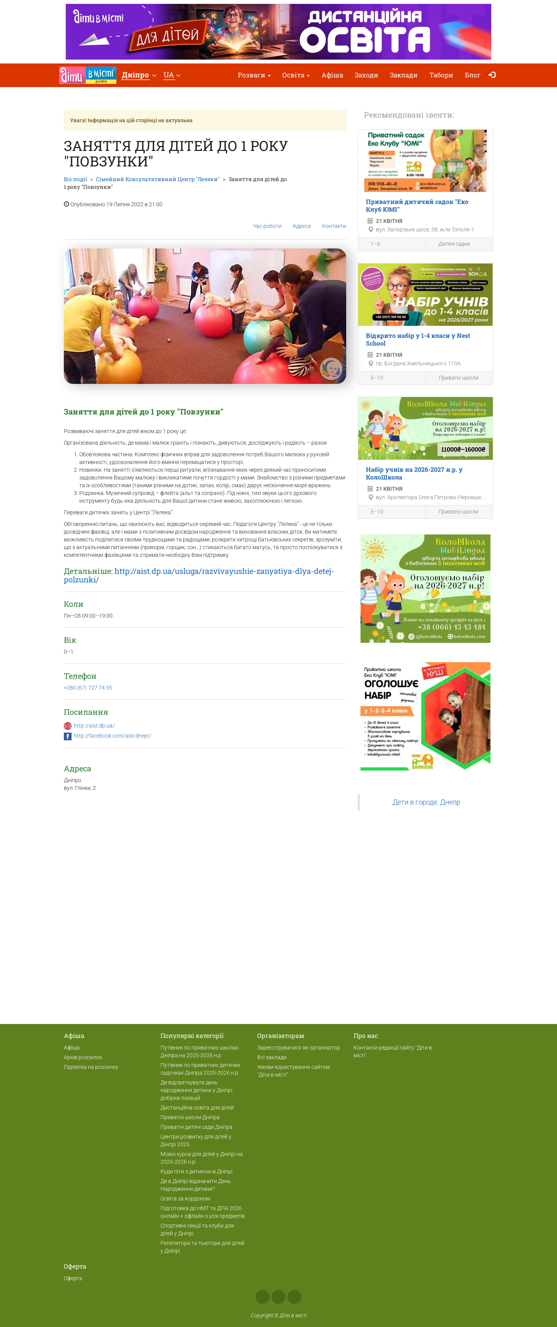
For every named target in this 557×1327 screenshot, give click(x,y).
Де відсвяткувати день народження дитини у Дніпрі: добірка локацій (197, 1090)
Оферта (73, 1278)
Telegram (294, 1297)
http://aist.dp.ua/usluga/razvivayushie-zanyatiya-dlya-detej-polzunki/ (199, 575)
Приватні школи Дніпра (190, 1117)
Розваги (254, 74)
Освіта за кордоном (185, 1198)
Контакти (334, 220)
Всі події (75, 179)
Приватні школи (454, 378)
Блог (473, 74)
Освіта (296, 74)
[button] (139, 75)
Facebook (263, 1297)
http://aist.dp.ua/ (94, 726)
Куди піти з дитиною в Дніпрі (196, 1171)
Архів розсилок (83, 1057)
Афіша (332, 74)
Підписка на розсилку (91, 1067)
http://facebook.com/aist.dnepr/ (113, 736)
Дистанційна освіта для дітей (197, 1107)
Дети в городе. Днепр (426, 802)
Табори (441, 74)
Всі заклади (272, 1057)
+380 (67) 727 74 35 (88, 688)
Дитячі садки (450, 244)
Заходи (366, 74)
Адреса (302, 220)
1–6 (371, 245)
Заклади (404, 74)
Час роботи (267, 220)
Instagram (278, 1297)
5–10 (372, 378)
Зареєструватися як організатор (298, 1047)
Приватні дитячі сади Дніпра (196, 1127)
